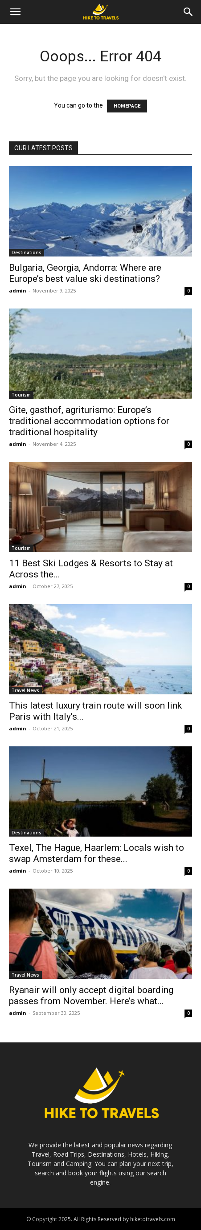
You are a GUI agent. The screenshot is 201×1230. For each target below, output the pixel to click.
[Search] (188, 12)
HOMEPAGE (127, 106)
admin (17, 290)
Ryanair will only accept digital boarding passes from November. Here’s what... (91, 995)
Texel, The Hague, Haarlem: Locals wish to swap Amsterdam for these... (96, 853)
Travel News (25, 690)
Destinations (26, 252)
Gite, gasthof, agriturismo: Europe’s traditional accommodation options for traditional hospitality (89, 421)
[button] (15, 12)
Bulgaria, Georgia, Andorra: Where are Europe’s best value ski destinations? (85, 273)
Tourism (21, 395)
